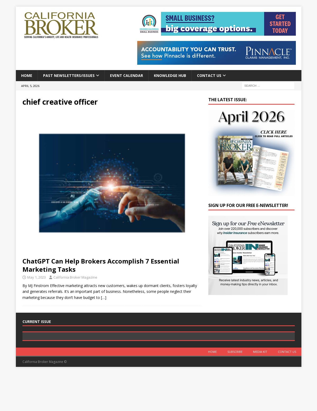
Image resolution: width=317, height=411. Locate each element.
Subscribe (234, 389)
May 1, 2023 (36, 277)
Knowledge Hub (170, 75)
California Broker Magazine (75, 277)
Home (26, 75)
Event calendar (126, 75)
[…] (103, 297)
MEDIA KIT (260, 389)
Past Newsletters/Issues (69, 75)
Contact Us (209, 75)
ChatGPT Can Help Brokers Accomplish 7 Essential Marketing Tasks (100, 265)
